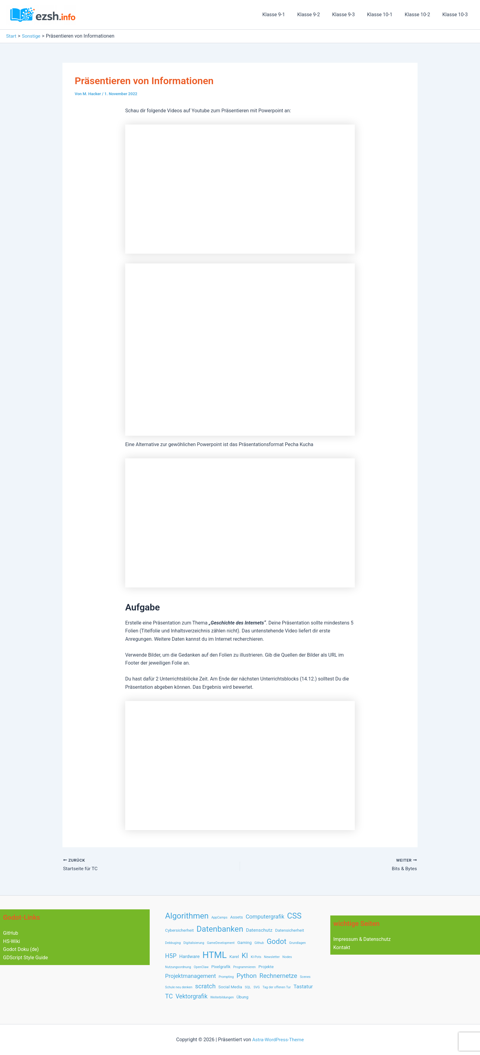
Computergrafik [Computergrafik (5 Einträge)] (265, 916)
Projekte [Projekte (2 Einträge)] (266, 966)
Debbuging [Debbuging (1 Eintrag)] (173, 943)
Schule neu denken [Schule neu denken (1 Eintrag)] (178, 987)
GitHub (10, 933)
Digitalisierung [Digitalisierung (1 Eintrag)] (193, 943)
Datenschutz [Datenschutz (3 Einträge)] (259, 930)
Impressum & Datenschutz (362, 939)
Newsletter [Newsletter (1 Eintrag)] (271, 957)
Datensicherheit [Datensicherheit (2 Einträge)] (289, 930)
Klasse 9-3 (352, 14)
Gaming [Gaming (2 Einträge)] (244, 942)
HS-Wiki (11, 941)
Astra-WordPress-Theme (278, 1039)
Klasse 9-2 (319, 14)
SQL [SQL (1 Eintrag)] (248, 987)
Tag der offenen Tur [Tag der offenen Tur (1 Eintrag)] (276, 987)
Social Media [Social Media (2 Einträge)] (230, 986)
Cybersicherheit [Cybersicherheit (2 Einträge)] (179, 930)
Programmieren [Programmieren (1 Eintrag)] (244, 967)
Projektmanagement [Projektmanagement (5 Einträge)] (190, 976)
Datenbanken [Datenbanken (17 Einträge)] (220, 929)
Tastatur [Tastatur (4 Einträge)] (303, 986)
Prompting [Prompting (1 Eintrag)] (226, 977)
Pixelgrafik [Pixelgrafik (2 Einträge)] (221, 966)
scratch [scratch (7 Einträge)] (205, 986)
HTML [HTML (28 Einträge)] (214, 955)
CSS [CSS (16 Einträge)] (294, 915)
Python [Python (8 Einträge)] (247, 975)
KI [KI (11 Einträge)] (245, 955)
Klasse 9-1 (287, 14)
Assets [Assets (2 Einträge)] (236, 917)
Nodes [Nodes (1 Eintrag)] (287, 957)
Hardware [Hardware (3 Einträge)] (189, 956)
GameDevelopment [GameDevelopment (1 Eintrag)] (220, 943)
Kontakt (341, 947)
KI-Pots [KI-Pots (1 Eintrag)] (256, 957)
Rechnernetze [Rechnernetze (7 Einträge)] (278, 975)
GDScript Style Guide (25, 957)
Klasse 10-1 (386, 14)
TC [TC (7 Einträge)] (169, 996)
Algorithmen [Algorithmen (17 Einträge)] (186, 915)
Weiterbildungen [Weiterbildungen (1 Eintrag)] (222, 997)
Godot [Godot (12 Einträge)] (276, 941)
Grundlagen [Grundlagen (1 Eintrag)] (297, 943)
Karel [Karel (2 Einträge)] (234, 956)
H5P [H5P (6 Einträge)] (170, 956)
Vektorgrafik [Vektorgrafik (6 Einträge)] (191, 996)
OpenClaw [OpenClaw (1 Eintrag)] (201, 967)
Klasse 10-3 (456, 14)
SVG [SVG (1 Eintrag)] (256, 987)
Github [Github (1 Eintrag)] (259, 943)
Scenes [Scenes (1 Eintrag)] (305, 977)
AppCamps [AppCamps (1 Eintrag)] (219, 917)
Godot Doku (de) (21, 949)
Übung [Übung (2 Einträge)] (243, 996)
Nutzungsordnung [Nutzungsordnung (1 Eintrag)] (178, 967)
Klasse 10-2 (421, 14)
